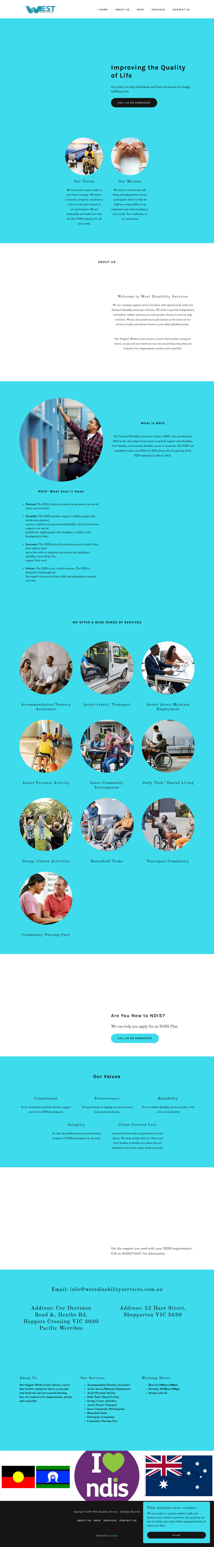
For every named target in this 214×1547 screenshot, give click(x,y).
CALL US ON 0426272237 (135, 1038)
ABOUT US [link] (122, 9)
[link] (40, 9)
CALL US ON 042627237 (134, 102)
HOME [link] (104, 9)
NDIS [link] (140, 9)
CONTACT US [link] (181, 9)
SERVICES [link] (158, 9)
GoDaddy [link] (113, 1536)
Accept (176, 1535)
